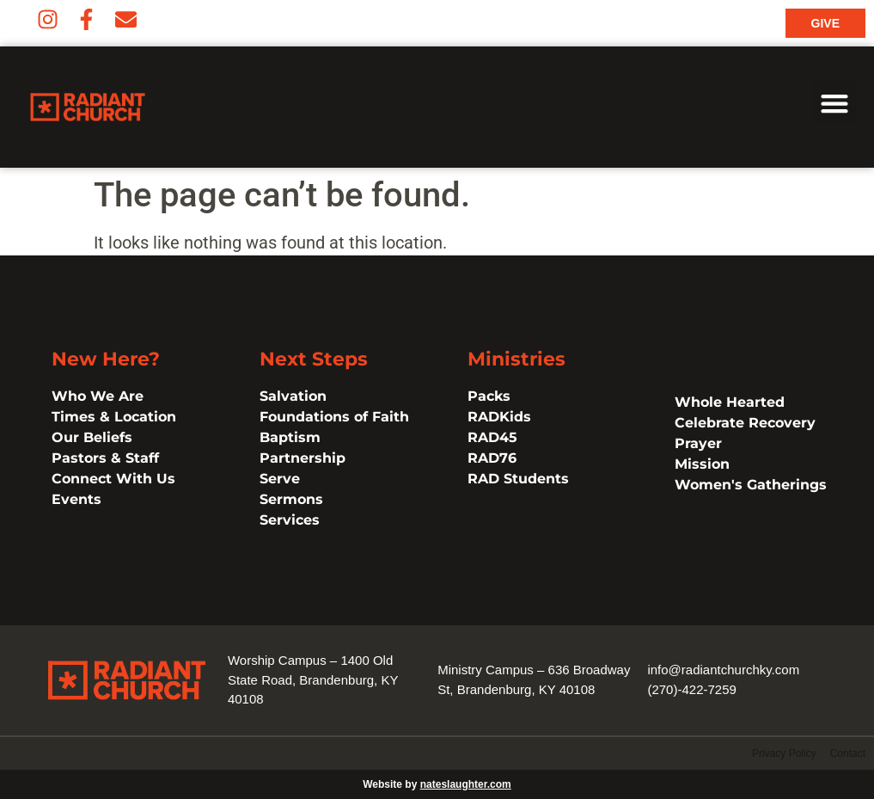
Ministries (516, 359)
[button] (835, 103)
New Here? (106, 359)
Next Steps (314, 359)
